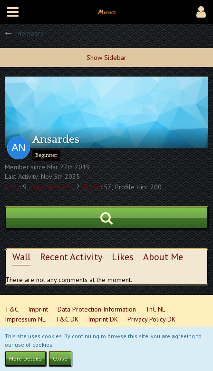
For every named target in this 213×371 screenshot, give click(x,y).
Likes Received (51, 187)
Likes (123, 257)
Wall (21, 257)
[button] (13, 12)
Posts (12, 187)
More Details (25, 358)
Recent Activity (71, 257)
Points (92, 187)
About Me (163, 257)
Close (60, 358)
